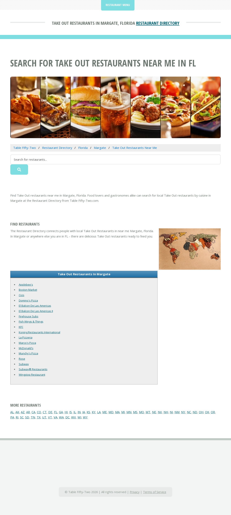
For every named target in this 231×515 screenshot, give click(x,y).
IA (83, 412)
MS (135, 412)
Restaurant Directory (157, 23)
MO (141, 412)
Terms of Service (154, 492)
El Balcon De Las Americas (35, 305)
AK (17, 412)
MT (148, 412)
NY (183, 412)
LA (99, 412)
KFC (21, 327)
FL (55, 412)
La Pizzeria (25, 337)
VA (55, 417)
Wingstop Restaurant (32, 374)
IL (74, 412)
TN (33, 417)
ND (195, 412)
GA (61, 412)
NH (166, 412)
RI (17, 417)
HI (66, 412)
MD (110, 412)
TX (38, 417)
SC (22, 417)
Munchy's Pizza (28, 353)
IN (79, 412)
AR (28, 412)
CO (39, 412)
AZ (23, 412)
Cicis (21, 295)
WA (61, 417)
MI (123, 412)
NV (160, 412)
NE (154, 412)
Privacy (134, 492)
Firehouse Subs (28, 316)
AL (12, 412)
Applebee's (26, 284)
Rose (22, 359)
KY (93, 412)
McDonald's (26, 348)
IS (70, 412)
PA (12, 417)
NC (189, 412)
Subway (24, 364)
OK (207, 412)
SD (27, 417)
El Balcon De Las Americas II (36, 311)
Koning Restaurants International (39, 332)
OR (213, 412)
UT (44, 417)
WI (79, 417)
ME (104, 412)
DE (50, 412)
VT (50, 417)
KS (88, 412)
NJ (171, 412)
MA (117, 412)
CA (33, 412)
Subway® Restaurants (33, 369)
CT (45, 412)
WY (85, 417)
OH (201, 412)
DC (67, 417)
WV (73, 417)
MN (128, 412)
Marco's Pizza (27, 343)
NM (176, 412)
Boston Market (28, 290)
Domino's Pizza (28, 300)
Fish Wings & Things (31, 321)
